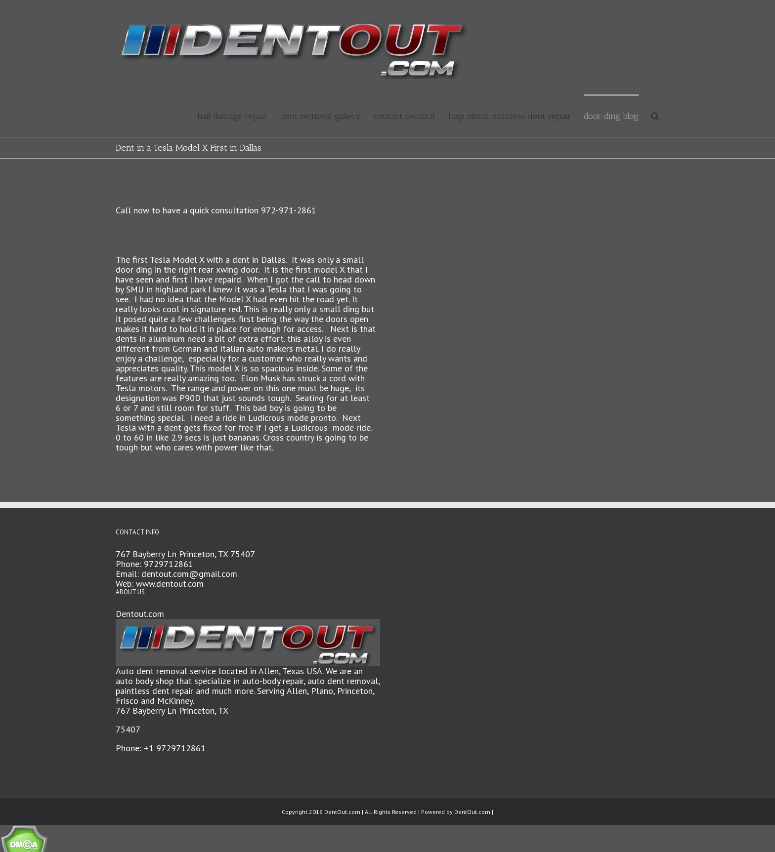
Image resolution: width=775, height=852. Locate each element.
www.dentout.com (170, 583)
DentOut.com (472, 811)
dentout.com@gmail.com (189, 573)
